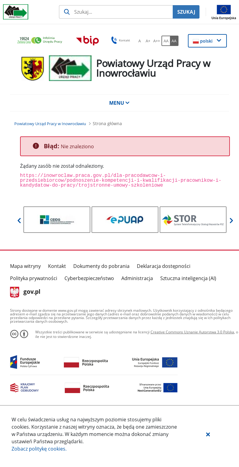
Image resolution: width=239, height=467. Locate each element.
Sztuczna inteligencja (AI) (188, 278)
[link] (41, 40)
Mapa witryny (25, 266)
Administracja (137, 278)
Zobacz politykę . (39, 448)
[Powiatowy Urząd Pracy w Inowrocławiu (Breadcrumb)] (50, 123)
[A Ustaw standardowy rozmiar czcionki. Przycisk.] (139, 40)
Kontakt (57, 266)
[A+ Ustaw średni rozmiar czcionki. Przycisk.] (148, 40)
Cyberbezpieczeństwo (89, 278)
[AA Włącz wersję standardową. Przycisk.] (165, 41)
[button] (208, 434)
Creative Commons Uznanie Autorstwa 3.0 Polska (192, 332)
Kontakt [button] (119, 40)
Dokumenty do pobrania (101, 266)
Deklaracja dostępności (163, 266)
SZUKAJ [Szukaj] (186, 12)
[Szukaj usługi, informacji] (116, 12)
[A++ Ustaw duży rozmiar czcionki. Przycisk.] (156, 40)
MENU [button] (119, 103)
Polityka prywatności (33, 278)
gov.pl (25, 292)
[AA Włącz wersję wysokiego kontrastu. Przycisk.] (174, 41)
